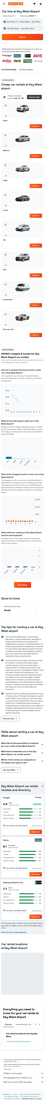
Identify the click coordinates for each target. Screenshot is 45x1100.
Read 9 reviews (13, 847)
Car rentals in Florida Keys (29, 1096)
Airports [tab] (8, 1024)
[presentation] (43, 786)
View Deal (35, 126)
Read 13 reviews (13, 890)
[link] (22, 585)
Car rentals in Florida (11, 1096)
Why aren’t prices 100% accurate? (24, 1082)
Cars (15, 1094)
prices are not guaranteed (12, 1066)
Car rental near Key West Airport (19, 1041)
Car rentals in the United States (30, 1094)
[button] (4, 3)
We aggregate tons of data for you (24, 1077)
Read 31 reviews (14, 805)
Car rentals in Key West (11, 1099)
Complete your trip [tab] (23, 1024)
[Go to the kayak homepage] (15, 3)
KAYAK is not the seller (24, 1073)
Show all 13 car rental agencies (13, 932)
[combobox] (9, 16)
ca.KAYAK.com (6, 1094)
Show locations (37, 826)
